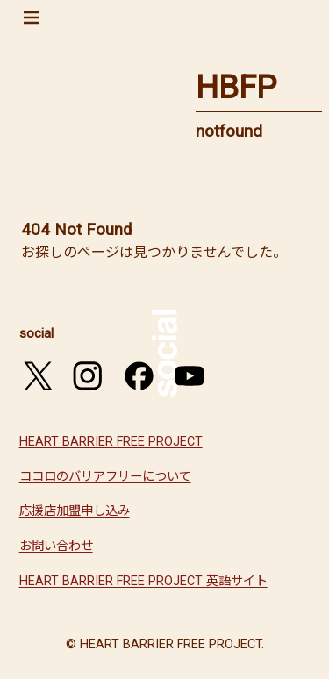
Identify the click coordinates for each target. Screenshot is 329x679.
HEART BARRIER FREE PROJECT (111, 441)
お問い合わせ (56, 546)
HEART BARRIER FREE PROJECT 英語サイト (143, 581)
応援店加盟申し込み (74, 511)
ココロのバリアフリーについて (105, 476)
